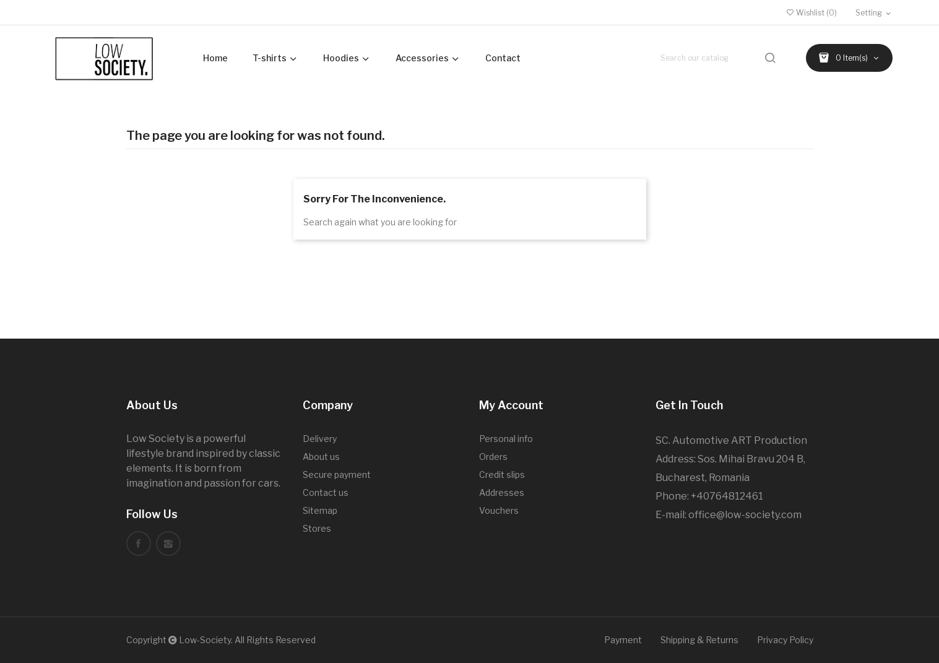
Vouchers (499, 510)
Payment (623, 640)
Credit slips (502, 474)
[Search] (719, 58)
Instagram (168, 543)
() (812, 12)
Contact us (325, 492)
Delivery (320, 438)
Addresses (501, 492)
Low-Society (205, 640)
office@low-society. (734, 515)
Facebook (138, 543)
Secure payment (337, 474)
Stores (317, 528)
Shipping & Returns (699, 640)
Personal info (506, 438)
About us (321, 456)
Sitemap (320, 510)
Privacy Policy (785, 640)
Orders (493, 456)
